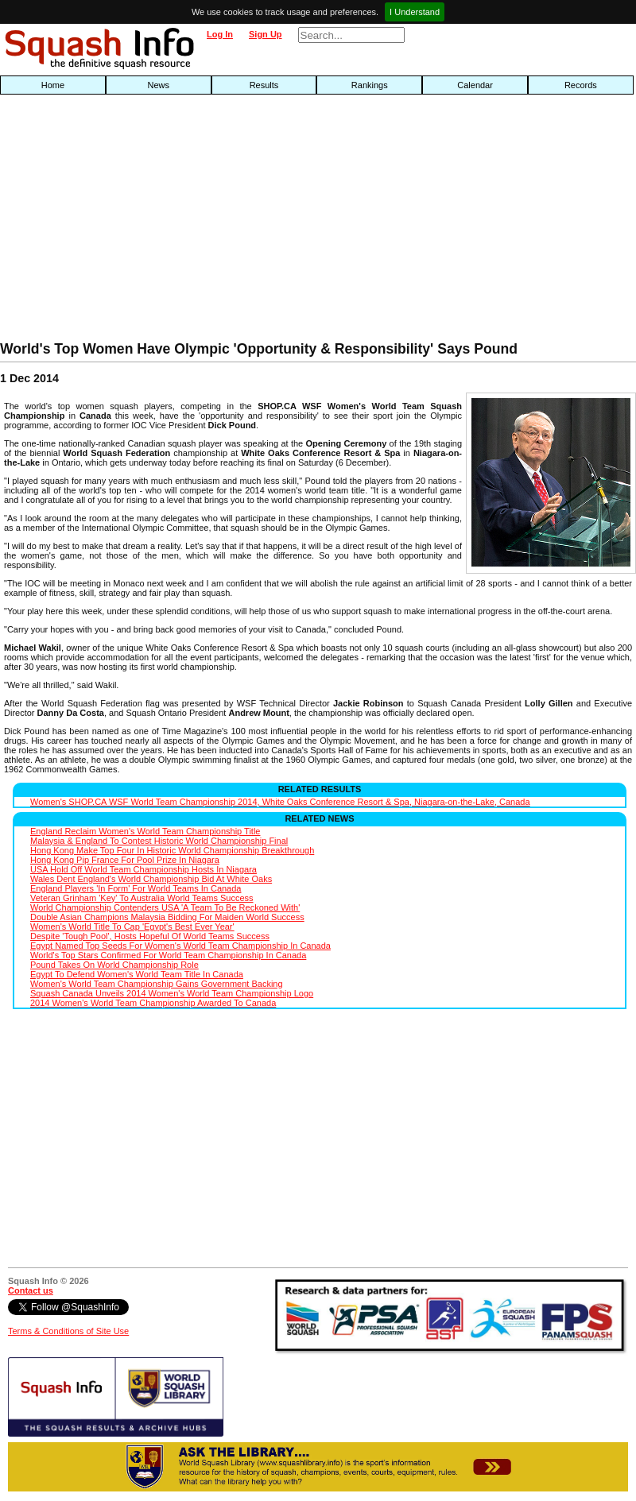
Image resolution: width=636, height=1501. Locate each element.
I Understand (415, 12)
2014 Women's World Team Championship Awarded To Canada (153, 1003)
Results (264, 85)
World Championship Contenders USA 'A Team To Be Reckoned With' (165, 907)
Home (52, 85)
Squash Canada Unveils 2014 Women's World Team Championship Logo (171, 993)
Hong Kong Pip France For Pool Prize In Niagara (124, 860)
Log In (220, 34)
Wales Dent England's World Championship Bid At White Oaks (151, 879)
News (158, 85)
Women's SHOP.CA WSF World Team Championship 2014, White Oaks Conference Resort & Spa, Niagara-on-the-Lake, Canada (280, 802)
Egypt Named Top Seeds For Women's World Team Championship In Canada (180, 945)
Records (580, 85)
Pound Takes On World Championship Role (114, 964)
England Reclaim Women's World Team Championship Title (145, 831)
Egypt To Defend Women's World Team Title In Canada (136, 974)
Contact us (30, 1290)
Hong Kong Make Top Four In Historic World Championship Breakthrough (172, 850)
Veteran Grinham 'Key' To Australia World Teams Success (142, 898)
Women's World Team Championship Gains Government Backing (156, 983)
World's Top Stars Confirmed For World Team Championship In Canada (168, 955)
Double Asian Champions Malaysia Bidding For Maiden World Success (167, 917)
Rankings (369, 85)
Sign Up (265, 34)
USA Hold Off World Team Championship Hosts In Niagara (143, 869)
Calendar (475, 85)
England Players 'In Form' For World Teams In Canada (135, 888)
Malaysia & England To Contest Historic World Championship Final (159, 840)
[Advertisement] (203, 221)
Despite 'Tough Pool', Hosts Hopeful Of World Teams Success (150, 936)
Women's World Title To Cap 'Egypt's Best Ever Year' (132, 926)
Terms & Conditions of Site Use (68, 1331)
